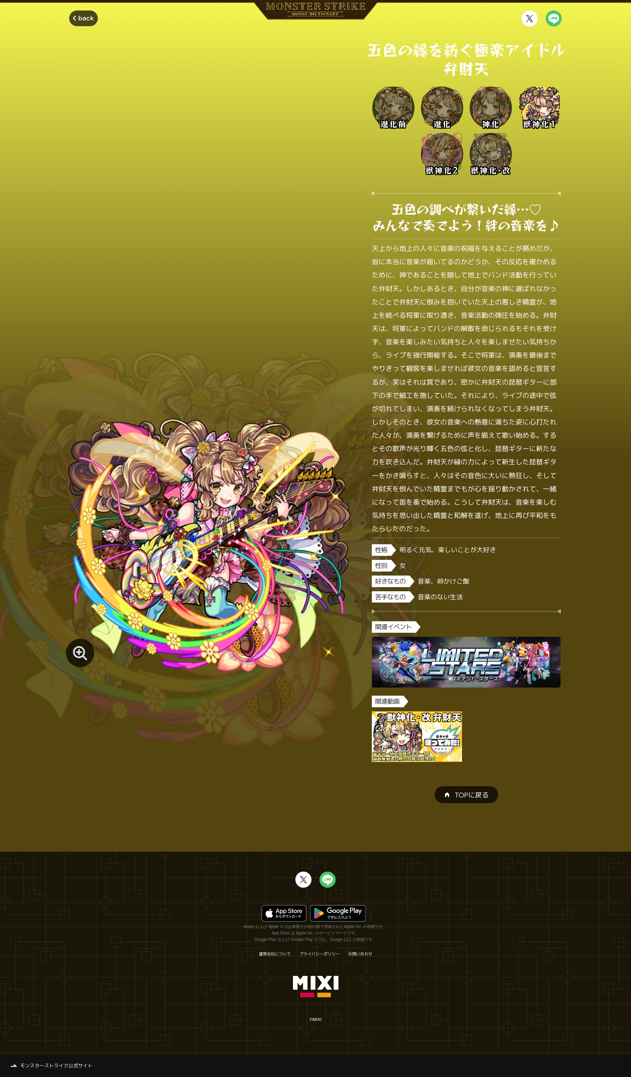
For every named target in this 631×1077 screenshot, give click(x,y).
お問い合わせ (360, 954)
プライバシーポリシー (319, 954)
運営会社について (275, 954)
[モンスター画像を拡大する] (80, 653)
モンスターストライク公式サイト (56, 1065)
